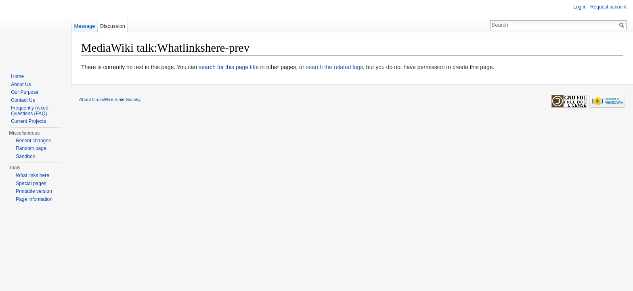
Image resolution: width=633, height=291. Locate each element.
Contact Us (23, 100)
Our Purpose (24, 92)
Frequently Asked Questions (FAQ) (29, 110)
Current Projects (28, 121)
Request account (608, 7)
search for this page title (229, 67)
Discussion (112, 26)
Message (84, 26)
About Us (21, 84)
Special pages (31, 183)
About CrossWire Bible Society (109, 99)
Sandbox (25, 156)
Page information (34, 199)
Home (17, 76)
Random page (31, 148)
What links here (32, 175)
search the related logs (334, 67)
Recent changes (33, 140)
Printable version (34, 191)
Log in (580, 7)
